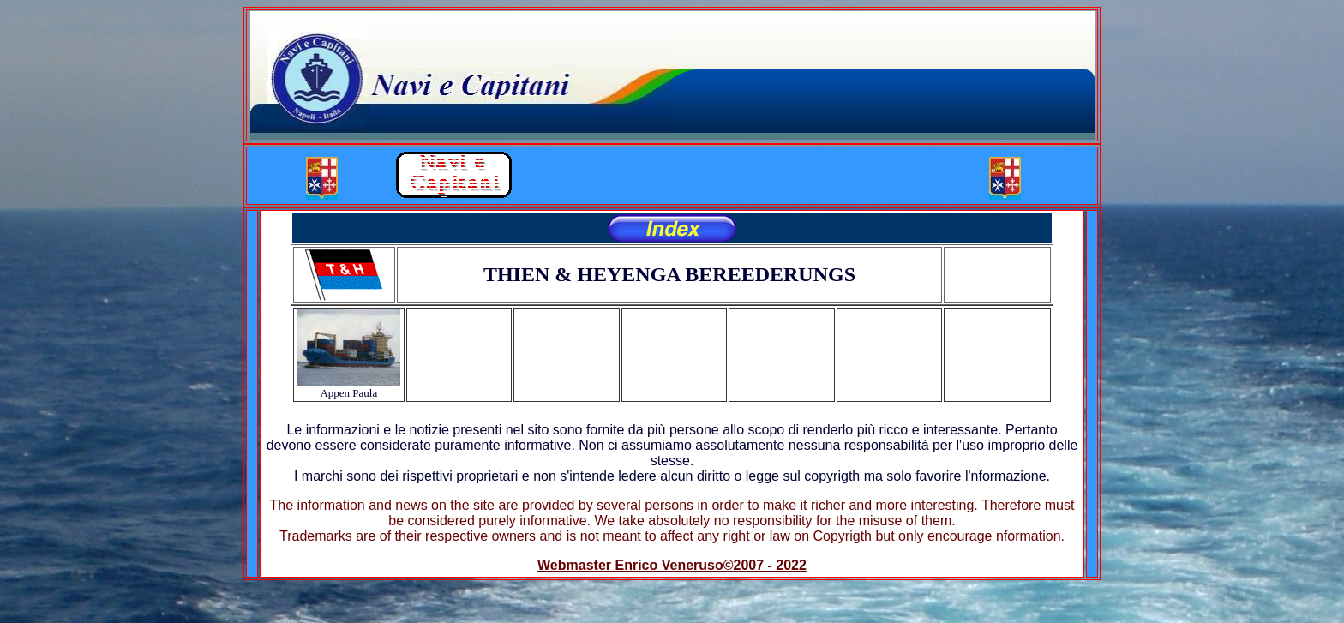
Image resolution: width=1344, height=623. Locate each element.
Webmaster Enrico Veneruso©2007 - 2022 (672, 565)
